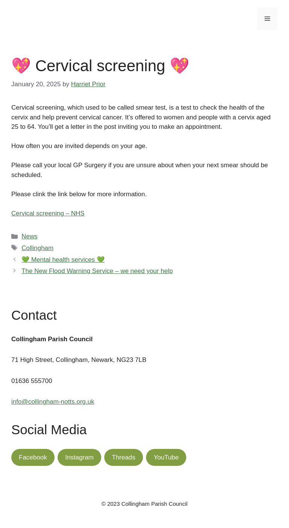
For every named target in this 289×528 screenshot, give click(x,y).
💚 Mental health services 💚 (63, 259)
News (29, 236)
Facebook (33, 457)
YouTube (166, 457)
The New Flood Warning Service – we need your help (97, 271)
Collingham (37, 248)
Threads (123, 457)
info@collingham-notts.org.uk (52, 401)
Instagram (79, 457)
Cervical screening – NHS (48, 213)
